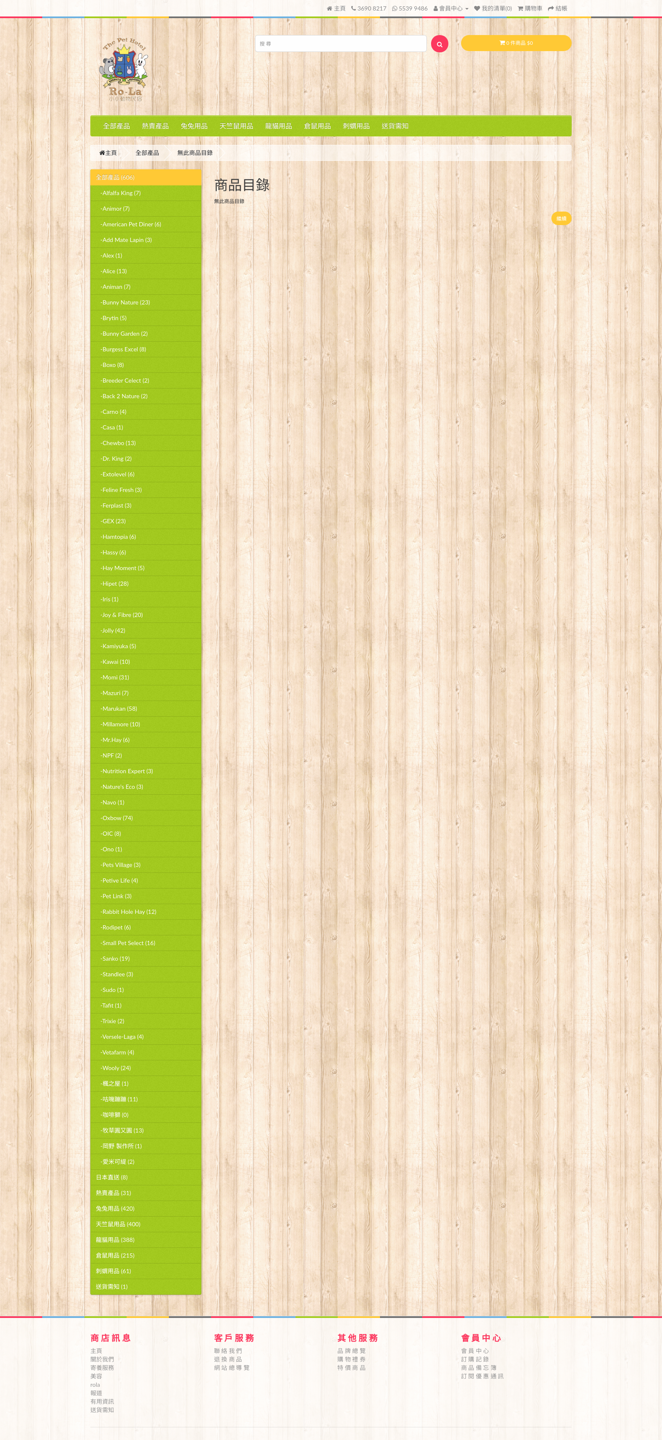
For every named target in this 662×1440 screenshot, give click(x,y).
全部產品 (116, 126)
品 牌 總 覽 (351, 1350)
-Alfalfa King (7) (118, 192)
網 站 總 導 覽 (232, 1367)
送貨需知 (395, 126)
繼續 (561, 218)
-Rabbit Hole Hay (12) (126, 911)
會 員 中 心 (475, 1350)
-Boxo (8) (110, 364)
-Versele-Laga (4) (120, 1036)
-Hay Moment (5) (120, 567)
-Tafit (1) (109, 1005)
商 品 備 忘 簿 (478, 1367)
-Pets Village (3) (118, 864)
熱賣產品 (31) (113, 1192)
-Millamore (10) (118, 724)
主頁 (336, 8)
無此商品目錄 (195, 152)
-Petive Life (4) (117, 880)
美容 (96, 1376)
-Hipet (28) (112, 583)
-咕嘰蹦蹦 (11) (117, 1099)
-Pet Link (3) (114, 895)
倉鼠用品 (317, 126)
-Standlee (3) (114, 974)
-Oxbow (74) (114, 817)
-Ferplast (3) (113, 505)
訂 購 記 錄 (475, 1359)
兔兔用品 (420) (115, 1208)
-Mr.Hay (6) (113, 739)
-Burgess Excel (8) (121, 349)
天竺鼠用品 (236, 126)
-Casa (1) (109, 427)
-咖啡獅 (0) (112, 1114)
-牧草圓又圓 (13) (120, 1130)
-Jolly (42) (110, 630)
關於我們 (102, 1359)
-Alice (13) (111, 270)
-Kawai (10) (113, 661)
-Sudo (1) (110, 989)
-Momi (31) (112, 677)
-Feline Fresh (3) (119, 489)
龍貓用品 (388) (115, 1239)
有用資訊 (102, 1401)
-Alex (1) (109, 255)
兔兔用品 (194, 126)
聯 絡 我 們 (228, 1350)
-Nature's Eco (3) (119, 786)
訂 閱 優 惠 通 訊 (482, 1376)
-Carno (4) (111, 411)
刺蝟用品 (356, 126)
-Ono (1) (109, 849)
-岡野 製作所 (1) (119, 1145)
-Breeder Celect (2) (122, 380)
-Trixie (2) (110, 1020)
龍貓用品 (278, 126)
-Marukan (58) (116, 708)
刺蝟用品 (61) (113, 1270)
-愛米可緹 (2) (115, 1161)
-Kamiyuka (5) (116, 645)
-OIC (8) (108, 833)
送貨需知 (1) (112, 1286)
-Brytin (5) (111, 317)
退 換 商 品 (228, 1359)
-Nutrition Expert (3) (124, 770)
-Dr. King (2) (114, 458)
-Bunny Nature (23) (123, 302)
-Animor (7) (113, 208)
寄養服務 (102, 1367)
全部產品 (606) (115, 177)
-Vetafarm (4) (115, 1052)
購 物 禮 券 (351, 1359)
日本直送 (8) (112, 1177)
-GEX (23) (111, 520)
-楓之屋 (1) (112, 1083)
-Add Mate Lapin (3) (124, 239)
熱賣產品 (155, 126)
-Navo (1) (110, 802)
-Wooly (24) (113, 1067)
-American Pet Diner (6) (128, 224)
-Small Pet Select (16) (125, 942)
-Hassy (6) (111, 552)
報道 (96, 1393)
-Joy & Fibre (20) (119, 614)
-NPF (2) (109, 755)
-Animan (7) (113, 286)
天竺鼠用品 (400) (118, 1224)
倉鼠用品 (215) (115, 1255)
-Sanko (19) (113, 958)
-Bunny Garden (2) (122, 333)
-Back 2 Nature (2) (122, 395)
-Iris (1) (107, 599)
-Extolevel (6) (115, 474)
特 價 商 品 (351, 1367)
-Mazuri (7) (112, 692)
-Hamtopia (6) (116, 536)
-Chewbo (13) (116, 442)
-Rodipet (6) (113, 927)
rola (95, 1384)
